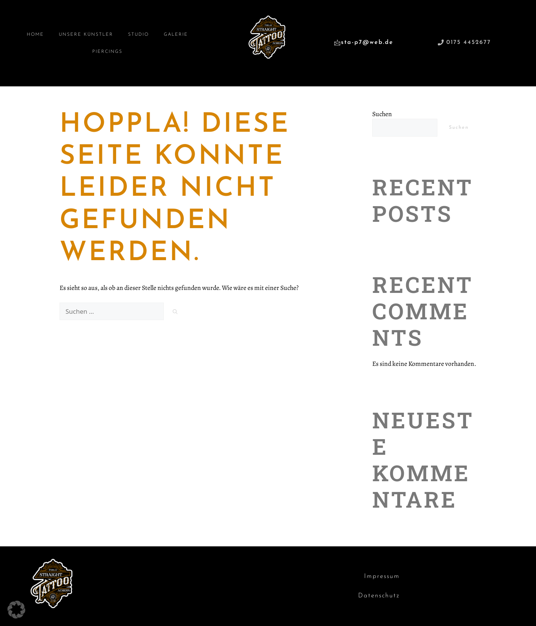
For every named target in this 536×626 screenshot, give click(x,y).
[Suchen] (175, 312)
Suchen (382, 113)
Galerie (176, 34)
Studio (138, 34)
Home (35, 34)
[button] (16, 609)
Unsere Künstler (86, 34)
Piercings (107, 51)
